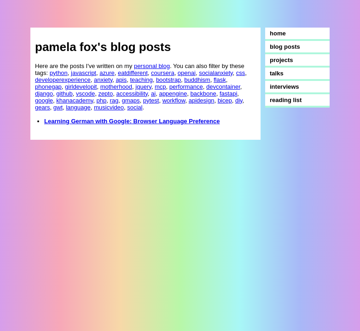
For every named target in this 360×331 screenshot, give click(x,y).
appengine (173, 93)
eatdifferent (133, 72)
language (78, 107)
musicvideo (109, 107)
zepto (105, 93)
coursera (162, 72)
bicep (225, 100)
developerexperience (63, 79)
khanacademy (74, 100)
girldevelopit (81, 86)
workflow (174, 100)
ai (153, 93)
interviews (284, 86)
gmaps (130, 100)
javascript (83, 72)
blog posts (285, 46)
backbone (203, 93)
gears (42, 107)
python (59, 72)
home (278, 33)
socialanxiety (215, 72)
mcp (160, 86)
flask (220, 79)
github (64, 93)
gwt (58, 107)
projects (281, 60)
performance (186, 86)
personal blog (152, 66)
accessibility (131, 93)
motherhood (116, 86)
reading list (286, 100)
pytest (151, 100)
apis (121, 79)
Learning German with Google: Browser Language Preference (132, 121)
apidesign (202, 100)
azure (107, 72)
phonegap (48, 86)
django (44, 93)
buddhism (197, 79)
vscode (85, 93)
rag (114, 100)
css (240, 72)
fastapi (228, 93)
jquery (143, 86)
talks (277, 73)
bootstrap (168, 79)
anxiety (103, 79)
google (44, 100)
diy (239, 100)
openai (187, 72)
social (134, 107)
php (102, 100)
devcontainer (223, 86)
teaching (141, 79)
